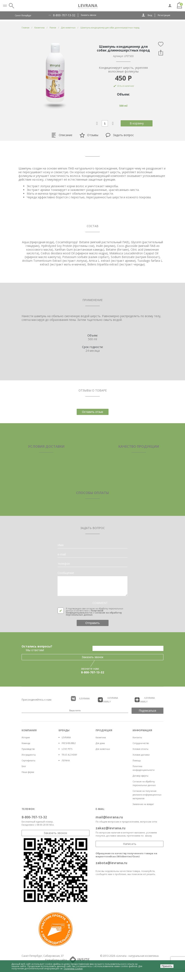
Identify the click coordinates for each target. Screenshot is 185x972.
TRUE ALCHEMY (69, 754)
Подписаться (147, 710)
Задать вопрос (119, 135)
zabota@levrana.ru (111, 863)
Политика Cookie (73, 968)
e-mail (62, 554)
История (26, 737)
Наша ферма (28, 772)
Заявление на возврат (143, 804)
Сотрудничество (141, 743)
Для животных (103, 749)
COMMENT (100, 603)
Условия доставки (141, 754)
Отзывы (89, 135)
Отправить (92, 623)
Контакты (137, 737)
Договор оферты (140, 775)
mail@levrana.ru (109, 817)
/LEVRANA (80, 698)
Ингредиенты (29, 754)
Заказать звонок (88, 15)
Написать (129, 844)
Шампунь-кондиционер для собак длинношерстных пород (109, 27)
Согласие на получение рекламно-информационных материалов (147, 795)
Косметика (101, 737)
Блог (24, 766)
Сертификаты (28, 760)
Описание (61, 135)
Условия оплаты (140, 749)
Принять (167, 966)
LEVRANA (66, 737)
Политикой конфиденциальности (84, 611)
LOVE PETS (67, 749)
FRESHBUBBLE (69, 743)
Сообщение (66, 573)
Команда (26, 743)
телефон (64, 563)
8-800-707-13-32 (64, 15)
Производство (28, 749)
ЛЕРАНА (66, 760)
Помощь (137, 760)
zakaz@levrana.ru (110, 828)
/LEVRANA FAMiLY (108, 699)
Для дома (100, 743)
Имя (61, 545)
